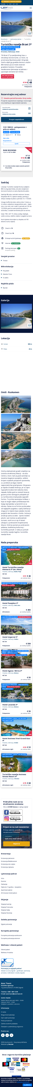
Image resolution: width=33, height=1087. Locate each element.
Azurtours (4, 39)
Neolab (10, 1044)
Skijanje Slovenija (6, 913)
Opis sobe (6, 138)
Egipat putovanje (6, 924)
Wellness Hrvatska (7, 952)
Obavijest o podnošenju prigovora (12, 1027)
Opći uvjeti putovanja (8, 1018)
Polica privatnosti (6, 1021)
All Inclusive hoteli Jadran (9, 893)
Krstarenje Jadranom (7, 858)
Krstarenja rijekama (7, 867)
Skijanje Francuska (7, 907)
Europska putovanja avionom (10, 938)
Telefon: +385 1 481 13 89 (9, 992)
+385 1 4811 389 (12, 4)
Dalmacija (4, 884)
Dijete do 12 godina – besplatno (11, 887)
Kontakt (3, 4)
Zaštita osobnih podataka (9, 1024)
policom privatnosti (23, 1082)
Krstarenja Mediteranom (9, 861)
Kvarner (3, 881)
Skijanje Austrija (6, 904)
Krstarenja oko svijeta (8, 864)
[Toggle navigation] (30, 7)
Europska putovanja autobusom (11, 935)
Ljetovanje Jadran (15, 39)
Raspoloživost (7, 141)
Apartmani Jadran (6, 890)
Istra (2, 878)
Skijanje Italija (5, 910)
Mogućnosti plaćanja (7, 1015)
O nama (3, 1012)
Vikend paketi (5, 950)
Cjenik (16, 143)
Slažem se (27, 1085)
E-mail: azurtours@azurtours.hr (12, 994)
